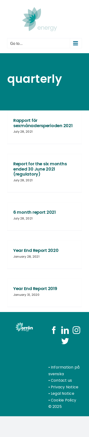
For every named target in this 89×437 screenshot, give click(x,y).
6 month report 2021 (34, 212)
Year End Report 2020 (36, 250)
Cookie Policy (63, 400)
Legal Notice (62, 393)
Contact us (61, 380)
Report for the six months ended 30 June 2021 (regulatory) (40, 169)
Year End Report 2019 (35, 288)
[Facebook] (54, 330)
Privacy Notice (64, 387)
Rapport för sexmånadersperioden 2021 (43, 123)
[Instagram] (76, 330)
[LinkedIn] (65, 330)
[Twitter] (65, 341)
